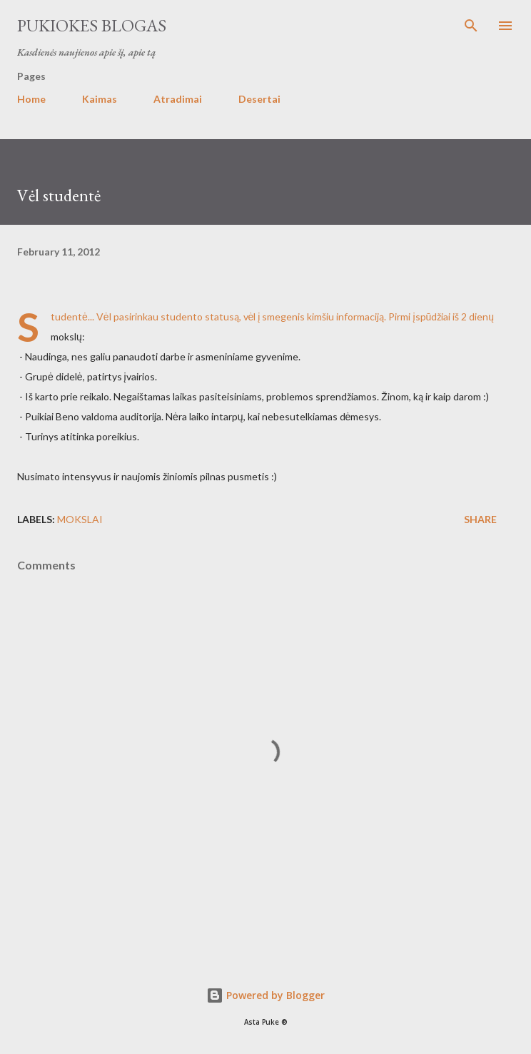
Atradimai (177, 99)
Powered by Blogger (265, 995)
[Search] (471, 25)
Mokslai (80, 519)
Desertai (259, 99)
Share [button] (480, 519)
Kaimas (99, 99)
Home (31, 99)
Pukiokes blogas (91, 25)
